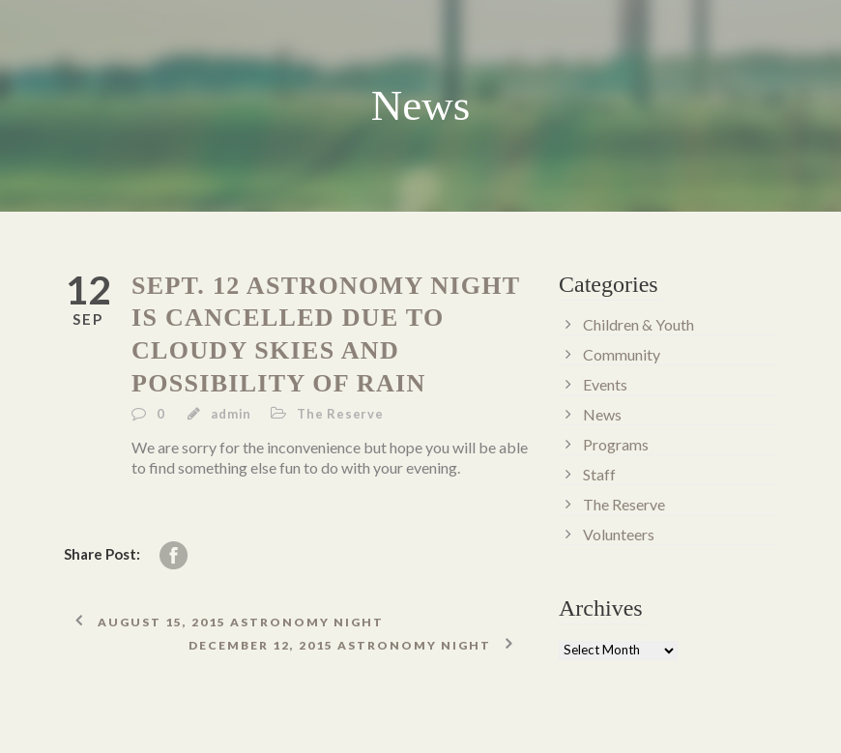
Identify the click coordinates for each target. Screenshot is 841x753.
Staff (599, 474)
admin (231, 413)
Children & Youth (638, 324)
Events (605, 384)
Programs (616, 444)
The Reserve (340, 413)
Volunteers (618, 534)
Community (621, 354)
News (602, 414)
